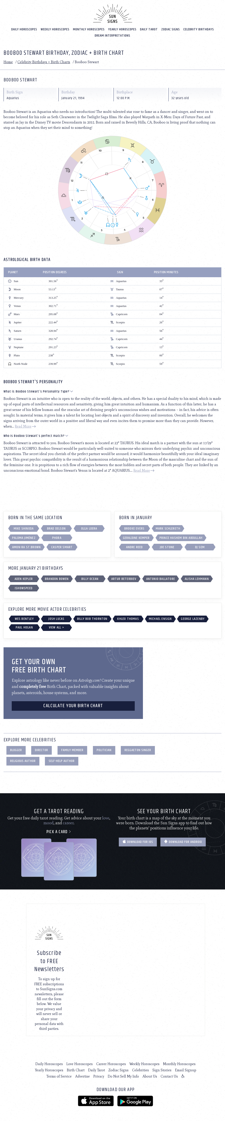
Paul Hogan (24, 627)
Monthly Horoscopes (89, 28)
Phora (57, 537)
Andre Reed (134, 547)
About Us (149, 1076)
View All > (56, 627)
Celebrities (140, 1070)
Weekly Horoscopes (55, 28)
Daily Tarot (149, 28)
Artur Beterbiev (124, 578)
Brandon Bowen (57, 578)
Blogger (16, 749)
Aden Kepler (24, 578)
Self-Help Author (62, 760)
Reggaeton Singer (138, 749)
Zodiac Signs (170, 28)
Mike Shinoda (24, 528)
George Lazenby (193, 618)
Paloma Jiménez (24, 537)
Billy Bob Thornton (92, 618)
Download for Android (183, 841)
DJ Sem (200, 547)
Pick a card (58, 831)
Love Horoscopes (79, 1063)
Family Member (72, 749)
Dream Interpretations (112, 35)
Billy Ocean (89, 578)
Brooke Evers (134, 528)
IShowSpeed (24, 588)
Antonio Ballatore (160, 578)
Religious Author (23, 760)
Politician (104, 749)
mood (48, 822)
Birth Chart (76, 1070)
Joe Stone (167, 547)
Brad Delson (56, 528)
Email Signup (185, 1070)
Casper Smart (62, 547)
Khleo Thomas (128, 618)
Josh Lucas (56, 618)
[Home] (112, 13)
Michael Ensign (160, 618)
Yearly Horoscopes (122, 28)
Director (41, 749)
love (105, 817)
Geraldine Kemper (136, 537)
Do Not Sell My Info (123, 1076)
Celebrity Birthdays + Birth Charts (43, 61)
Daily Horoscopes (24, 28)
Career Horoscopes (111, 1063)
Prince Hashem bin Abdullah (181, 537)
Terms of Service (59, 1076)
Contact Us (169, 1076)
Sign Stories (161, 1070)
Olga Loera (89, 528)
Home (8, 61)
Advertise (82, 1076)
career (68, 822)
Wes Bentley (24, 618)
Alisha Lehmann (197, 578)
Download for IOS (138, 841)
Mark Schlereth (168, 528)
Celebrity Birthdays (198, 28)
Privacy (98, 1076)
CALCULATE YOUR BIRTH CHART (73, 705)
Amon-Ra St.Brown (26, 547)
